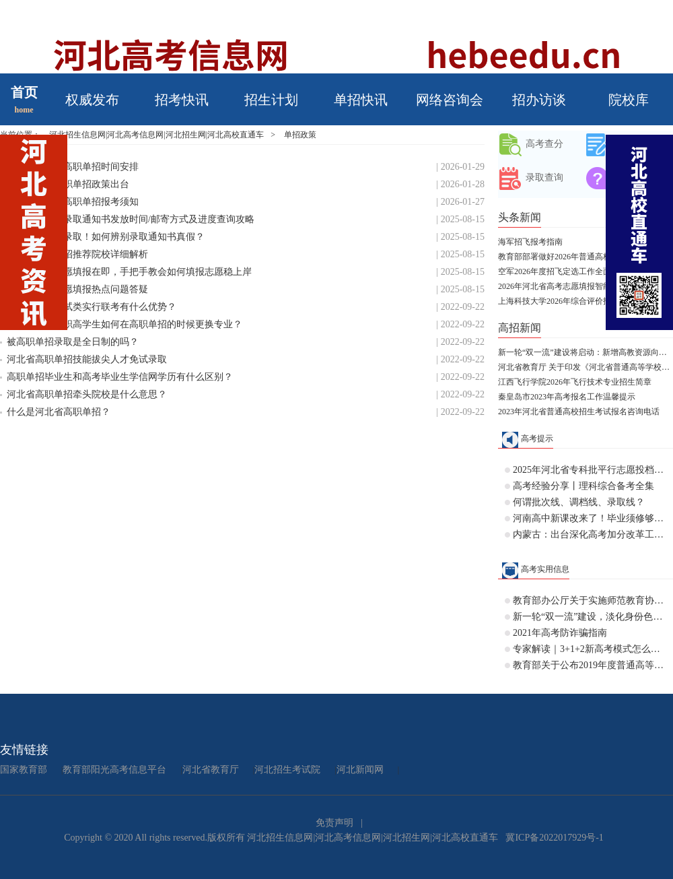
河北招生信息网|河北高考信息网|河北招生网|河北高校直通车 (156, 134)
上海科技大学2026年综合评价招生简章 (566, 301)
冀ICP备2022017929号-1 (554, 838)
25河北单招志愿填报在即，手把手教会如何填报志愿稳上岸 (129, 272)
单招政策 (300, 134)
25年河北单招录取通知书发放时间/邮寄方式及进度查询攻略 (130, 219)
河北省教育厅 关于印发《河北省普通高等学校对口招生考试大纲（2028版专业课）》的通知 (585, 367)
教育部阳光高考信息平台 (114, 769)
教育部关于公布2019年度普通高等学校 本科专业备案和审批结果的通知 (589, 665)
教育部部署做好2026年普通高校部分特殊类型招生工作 (585, 256)
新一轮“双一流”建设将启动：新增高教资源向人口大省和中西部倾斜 (585, 352)
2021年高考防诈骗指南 (560, 633)
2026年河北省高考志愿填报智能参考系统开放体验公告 (585, 286)
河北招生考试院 (287, 769)
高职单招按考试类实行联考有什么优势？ (91, 307)
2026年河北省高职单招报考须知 (73, 202)
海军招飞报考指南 (530, 242)
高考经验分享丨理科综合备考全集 (583, 486)
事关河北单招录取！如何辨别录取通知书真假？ (106, 237)
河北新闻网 (360, 769)
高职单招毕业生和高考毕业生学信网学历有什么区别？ (120, 377)
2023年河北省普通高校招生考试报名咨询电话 (579, 411)
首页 (24, 92)
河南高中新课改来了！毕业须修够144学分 (589, 518)
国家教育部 (23, 769)
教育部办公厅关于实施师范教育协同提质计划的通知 (589, 600)
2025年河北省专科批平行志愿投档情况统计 (589, 470)
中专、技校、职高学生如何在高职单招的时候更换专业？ (124, 324)
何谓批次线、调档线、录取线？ (579, 502)
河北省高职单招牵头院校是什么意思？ (87, 394)
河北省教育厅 (210, 769)
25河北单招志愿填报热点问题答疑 (77, 289)
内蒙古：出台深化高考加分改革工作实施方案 (589, 534)
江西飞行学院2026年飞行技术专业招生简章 (574, 382)
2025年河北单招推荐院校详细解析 (77, 254)
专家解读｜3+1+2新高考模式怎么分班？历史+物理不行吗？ (589, 649)
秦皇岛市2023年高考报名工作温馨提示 (566, 396)
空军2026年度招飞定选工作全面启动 (562, 271)
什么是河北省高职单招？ (58, 412)
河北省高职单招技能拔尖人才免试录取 (87, 359)
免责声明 (334, 823)
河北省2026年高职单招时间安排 (73, 167)
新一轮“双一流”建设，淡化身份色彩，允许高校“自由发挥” (589, 617)
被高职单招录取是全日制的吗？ (73, 342)
